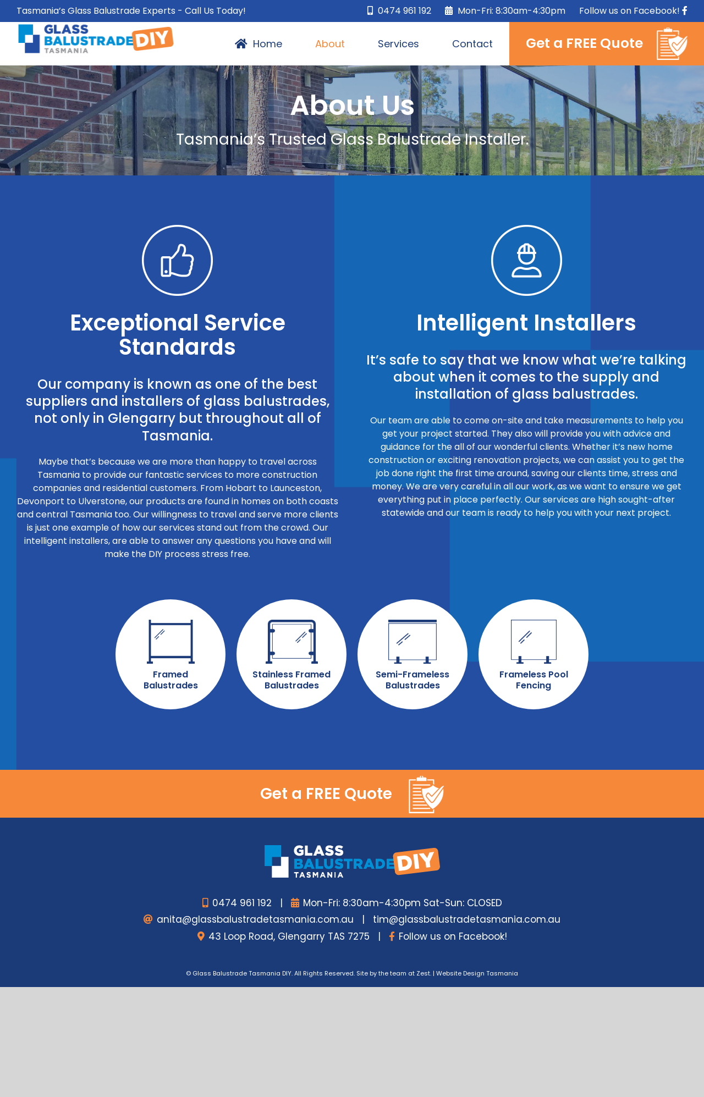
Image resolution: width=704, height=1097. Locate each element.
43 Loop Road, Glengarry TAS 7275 (289, 936)
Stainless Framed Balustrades (291, 680)
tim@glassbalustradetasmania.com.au (466, 919)
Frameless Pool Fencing (533, 680)
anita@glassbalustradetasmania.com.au (255, 919)
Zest (423, 973)
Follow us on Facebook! (453, 936)
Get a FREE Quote (352, 794)
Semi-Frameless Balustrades (412, 680)
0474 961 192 (399, 10)
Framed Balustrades (171, 680)
